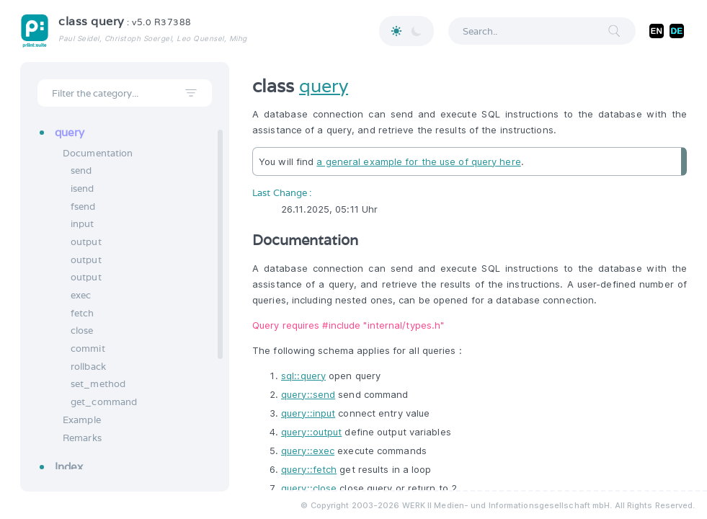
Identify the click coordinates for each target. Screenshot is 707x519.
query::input (308, 413)
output (86, 242)
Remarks (82, 438)
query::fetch (309, 469)
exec (81, 295)
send (81, 170)
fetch (82, 313)
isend (82, 188)
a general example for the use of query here (418, 161)
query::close (309, 488)
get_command (104, 402)
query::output (311, 432)
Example (82, 420)
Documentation (98, 153)
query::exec (307, 450)
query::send (308, 394)
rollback (88, 366)
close (82, 330)
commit (88, 348)
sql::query (303, 375)
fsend (83, 206)
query (323, 85)
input (82, 224)
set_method (98, 384)
